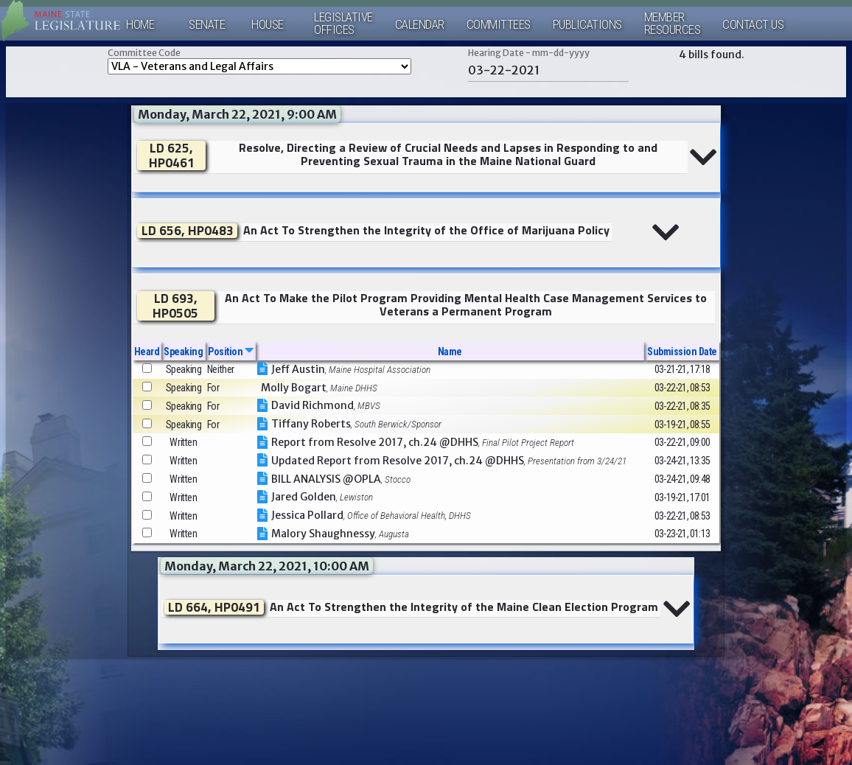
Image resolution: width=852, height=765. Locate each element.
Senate (207, 24)
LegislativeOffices (343, 23)
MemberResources (672, 23)
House (267, 24)
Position (230, 351)
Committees (499, 24)
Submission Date (682, 351)
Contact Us (752, 24)
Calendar (419, 24)
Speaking (183, 351)
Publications (587, 24)
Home (140, 24)
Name (450, 351)
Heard (147, 351)
